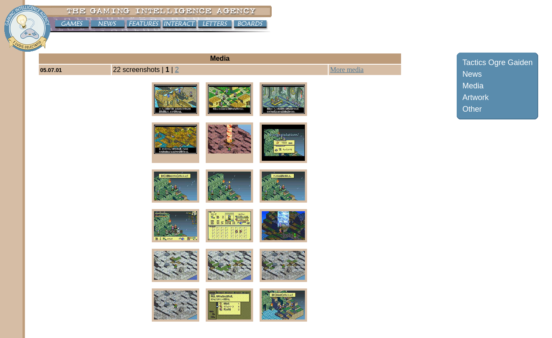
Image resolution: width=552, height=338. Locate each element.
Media (472, 85)
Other (472, 109)
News (472, 74)
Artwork (475, 97)
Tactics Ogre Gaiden (497, 62)
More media (347, 69)
